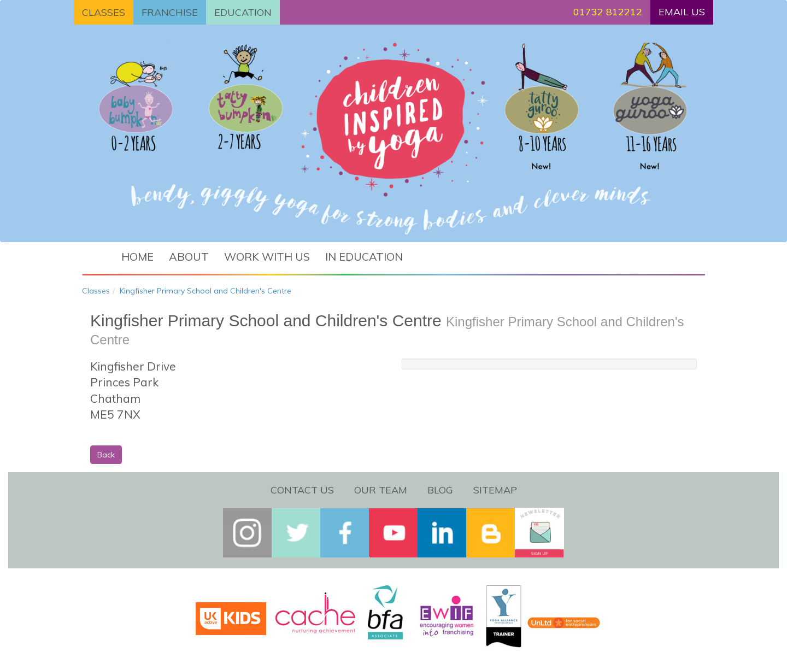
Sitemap (495, 490)
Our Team (380, 490)
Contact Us (302, 490)
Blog (440, 490)
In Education (364, 256)
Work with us (267, 256)
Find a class (473, 248)
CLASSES (103, 12)
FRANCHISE (170, 12)
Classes (96, 291)
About (189, 256)
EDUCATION (243, 12)
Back (106, 455)
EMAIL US (682, 11)
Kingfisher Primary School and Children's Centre (205, 291)
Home (137, 256)
